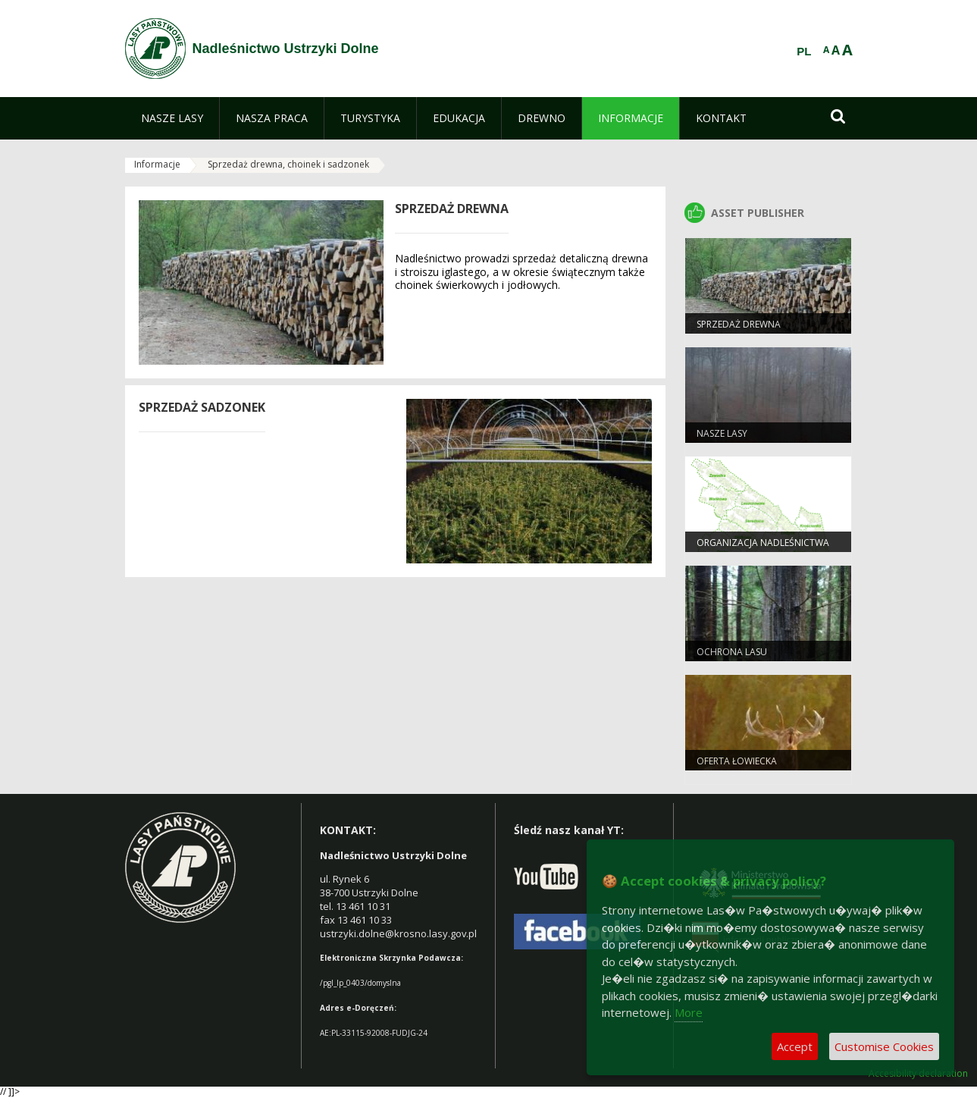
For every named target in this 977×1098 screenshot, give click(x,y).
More (689, 1012)
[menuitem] (172, 118)
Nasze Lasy (722, 433)
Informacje (157, 164)
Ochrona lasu (732, 651)
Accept (795, 1046)
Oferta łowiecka (737, 760)
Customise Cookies (884, 1046)
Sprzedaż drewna (739, 324)
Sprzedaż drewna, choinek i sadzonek (288, 164)
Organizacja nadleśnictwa (763, 542)
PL (804, 51)
